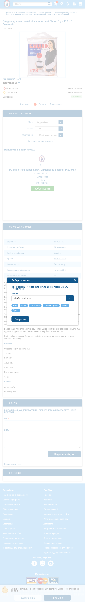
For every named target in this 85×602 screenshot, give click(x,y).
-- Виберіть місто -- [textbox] (22, 292)
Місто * (14, 287)
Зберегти (20, 312)
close (75, 274)
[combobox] (42, 292)
